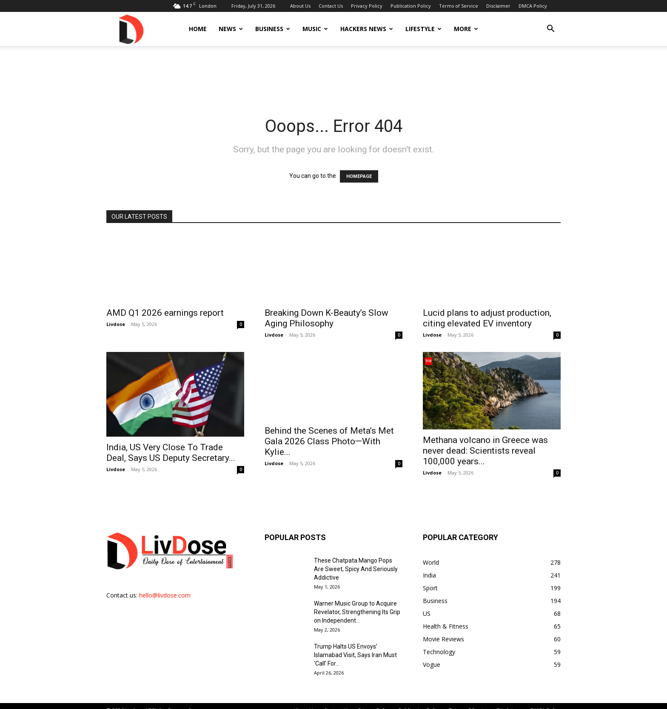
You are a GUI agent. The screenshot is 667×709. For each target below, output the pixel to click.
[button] (550, 30)
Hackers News (366, 29)
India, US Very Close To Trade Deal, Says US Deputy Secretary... (170, 452)
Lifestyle (423, 29)
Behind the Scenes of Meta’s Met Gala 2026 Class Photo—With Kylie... (329, 441)
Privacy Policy (366, 6)
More (466, 29)
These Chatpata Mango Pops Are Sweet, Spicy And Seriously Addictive (356, 569)
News (231, 29)
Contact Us (331, 6)
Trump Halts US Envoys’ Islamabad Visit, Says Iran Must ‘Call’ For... (355, 655)
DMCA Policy (533, 6)
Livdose (115, 324)
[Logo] (130, 29)
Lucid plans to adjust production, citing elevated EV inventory (487, 318)
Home (198, 29)
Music (315, 29)
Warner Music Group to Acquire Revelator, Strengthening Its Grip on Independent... (357, 612)
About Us (300, 6)
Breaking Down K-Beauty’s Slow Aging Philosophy (326, 318)
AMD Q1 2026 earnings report (165, 313)
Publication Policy (411, 6)
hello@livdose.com (165, 595)
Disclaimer (498, 6)
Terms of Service (458, 6)
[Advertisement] (333, 75)
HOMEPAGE (359, 176)
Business (272, 29)
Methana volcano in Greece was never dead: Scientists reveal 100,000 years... (485, 450)
